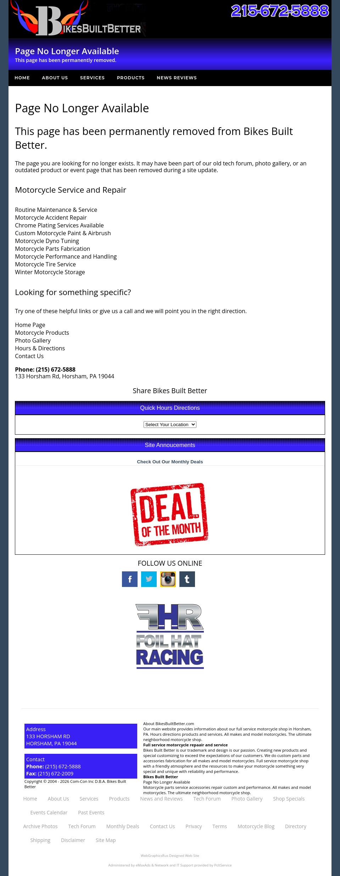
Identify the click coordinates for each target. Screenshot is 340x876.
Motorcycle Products (42, 333)
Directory (295, 826)
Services (92, 77)
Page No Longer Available (166, 782)
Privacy (193, 826)
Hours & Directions (40, 348)
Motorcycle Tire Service (45, 264)
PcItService (223, 865)
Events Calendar (48, 812)
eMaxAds (143, 865)
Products (131, 77)
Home (22, 77)
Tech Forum (207, 798)
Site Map (106, 840)
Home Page (30, 325)
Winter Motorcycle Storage (50, 272)
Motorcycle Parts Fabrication (52, 249)
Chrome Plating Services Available (59, 225)
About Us (55, 77)
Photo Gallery (33, 340)
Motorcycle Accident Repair (51, 217)
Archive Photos (40, 826)
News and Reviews (161, 798)
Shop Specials (289, 798)
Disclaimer (73, 840)
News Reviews (177, 77)
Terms (219, 826)
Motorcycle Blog (256, 826)
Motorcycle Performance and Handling (66, 256)
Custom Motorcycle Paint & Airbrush (63, 233)
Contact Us (29, 356)
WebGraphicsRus (154, 855)
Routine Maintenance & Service (56, 210)
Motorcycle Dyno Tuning (47, 241)
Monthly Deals (122, 826)
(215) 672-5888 (56, 369)
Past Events (91, 812)
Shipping (40, 840)
